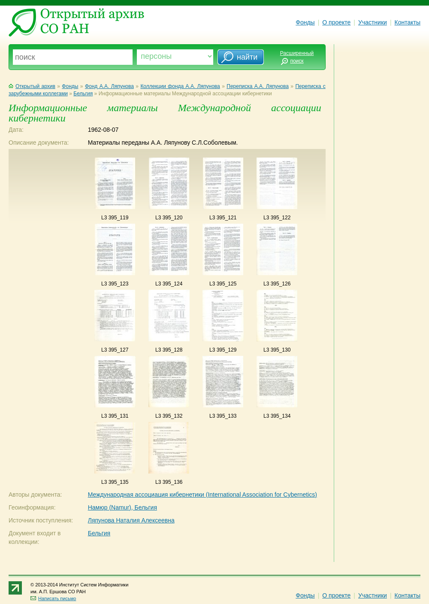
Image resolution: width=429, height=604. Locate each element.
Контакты (407, 22)
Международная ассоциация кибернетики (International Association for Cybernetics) (202, 494)
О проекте (336, 22)
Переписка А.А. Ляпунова (258, 86)
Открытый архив (32, 86)
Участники (372, 22)
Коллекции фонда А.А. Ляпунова (180, 86)
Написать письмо (53, 598)
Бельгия (83, 94)
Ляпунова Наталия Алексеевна (131, 520)
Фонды (305, 22)
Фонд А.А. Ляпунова (109, 86)
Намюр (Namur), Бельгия (122, 507)
